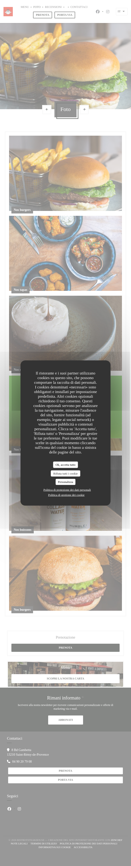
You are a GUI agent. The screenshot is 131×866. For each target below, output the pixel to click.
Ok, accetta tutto (66, 464)
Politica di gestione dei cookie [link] (66, 494)
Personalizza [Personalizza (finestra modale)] (65, 482)
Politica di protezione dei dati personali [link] (67, 489)
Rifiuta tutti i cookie (65, 473)
